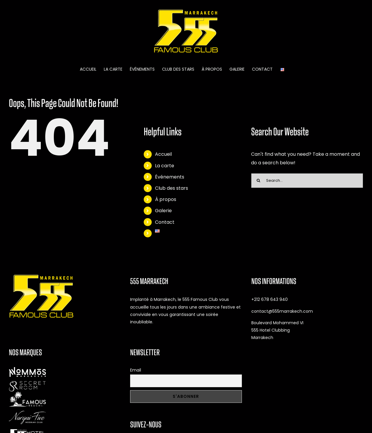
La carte (164, 165)
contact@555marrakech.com (282, 311)
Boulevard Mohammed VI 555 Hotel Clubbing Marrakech (277, 330)
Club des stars (171, 188)
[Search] (258, 180)
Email (135, 370)
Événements (169, 176)
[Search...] (307, 180)
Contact (164, 222)
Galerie (163, 210)
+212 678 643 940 (269, 299)
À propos (165, 199)
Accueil (163, 154)
